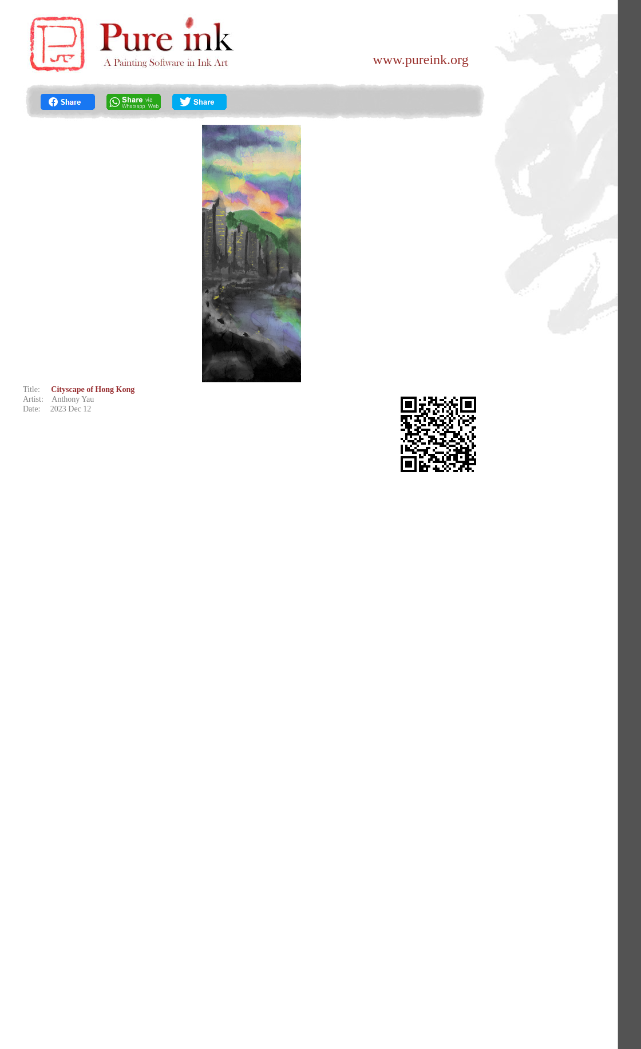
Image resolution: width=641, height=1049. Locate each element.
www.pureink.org (420, 59)
